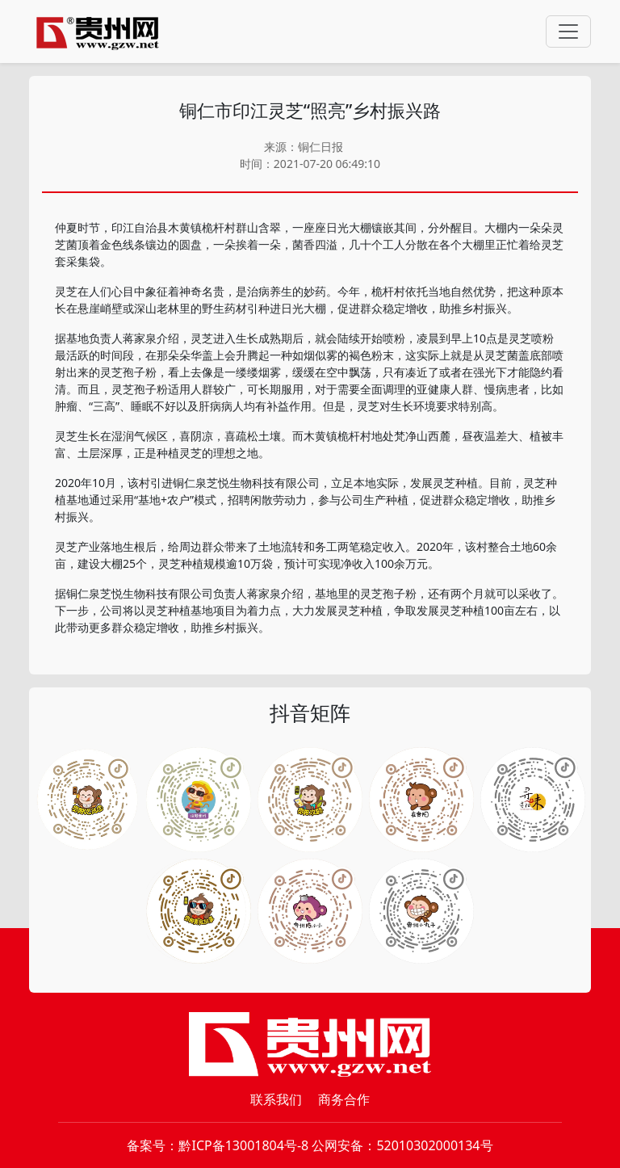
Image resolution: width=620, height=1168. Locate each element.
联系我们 (276, 1099)
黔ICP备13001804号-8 (243, 1145)
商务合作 (344, 1099)
